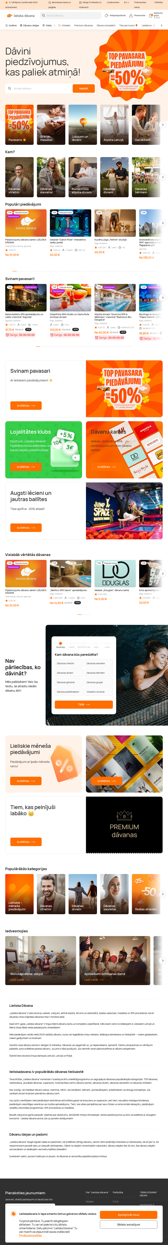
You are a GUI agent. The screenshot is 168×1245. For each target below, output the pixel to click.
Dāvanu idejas (29, 25)
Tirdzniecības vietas (140, 5)
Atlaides (64, 25)
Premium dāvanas (83, 25)
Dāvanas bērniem (96, 672)
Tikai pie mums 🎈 (128, 25)
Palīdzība (159, 2)
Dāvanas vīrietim (65, 663)
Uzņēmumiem (113, 2)
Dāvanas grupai (95, 682)
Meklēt (83, 88)
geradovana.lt (147, 1204)
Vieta (47, 25)
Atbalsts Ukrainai (96, 691)
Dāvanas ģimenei (66, 682)
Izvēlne (11, 25)
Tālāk (84, 704)
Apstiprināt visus (128, 1215)
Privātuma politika (30, 1235)
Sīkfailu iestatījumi (128, 1224)
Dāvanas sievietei (96, 663)
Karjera (90, 1201)
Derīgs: (14, 335)
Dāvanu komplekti (106, 25)
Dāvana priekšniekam (68, 691)
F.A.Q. (116, 1201)
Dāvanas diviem (65, 672)
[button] (163, 125)
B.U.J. (126, 2)
